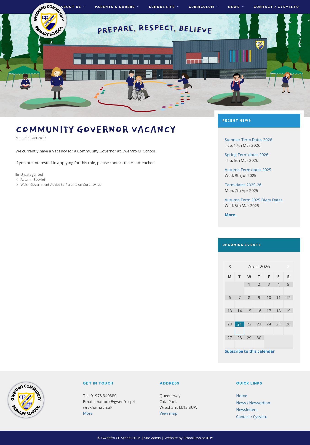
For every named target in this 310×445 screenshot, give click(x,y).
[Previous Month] (230, 267)
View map (168, 413)
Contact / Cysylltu (276, 7)
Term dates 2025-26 (243, 184)
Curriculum (206, 7)
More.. (231, 214)
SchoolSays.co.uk (196, 437)
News (238, 7)
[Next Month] (288, 267)
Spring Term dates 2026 (246, 154)
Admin (152, 437)
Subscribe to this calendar (250, 351)
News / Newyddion (253, 402)
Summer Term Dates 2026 (248, 139)
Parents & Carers (119, 7)
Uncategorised (32, 174)
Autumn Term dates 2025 (248, 169)
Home (241, 395)
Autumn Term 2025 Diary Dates (253, 199)
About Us (75, 7)
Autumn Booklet (33, 179)
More (88, 413)
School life (166, 7)
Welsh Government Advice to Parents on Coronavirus (61, 184)
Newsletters (246, 409)
